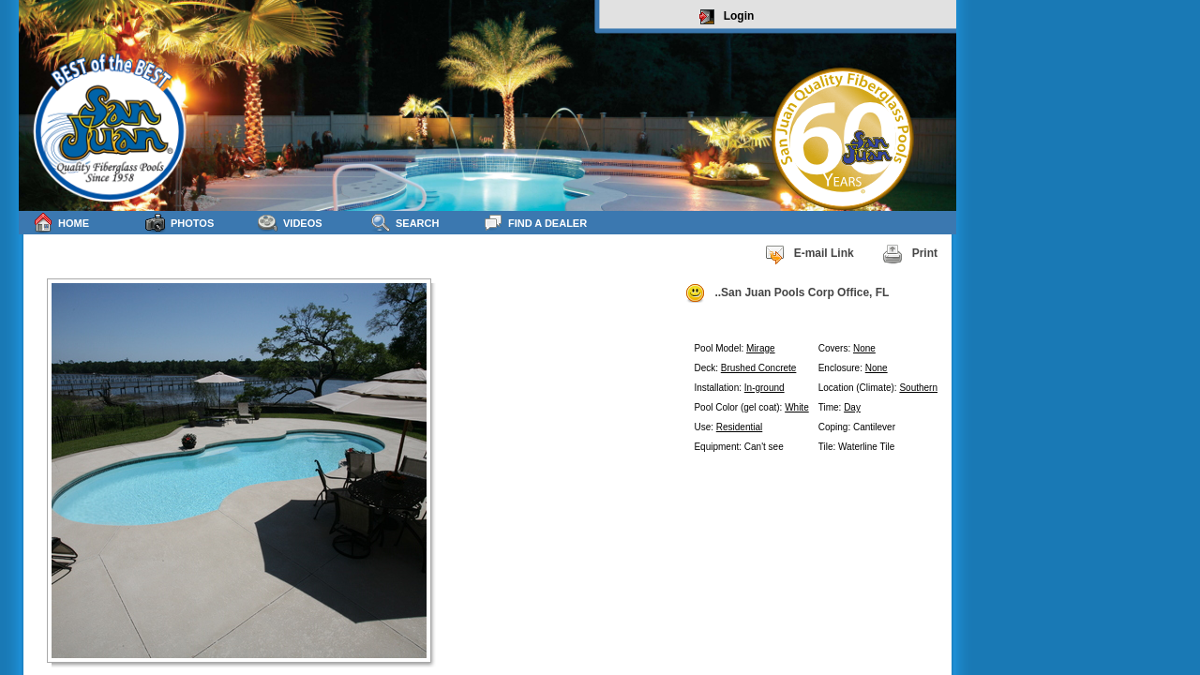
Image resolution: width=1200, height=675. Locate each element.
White (797, 407)
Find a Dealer (535, 222)
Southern (918, 387)
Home (61, 222)
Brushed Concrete (759, 368)
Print (910, 254)
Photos (179, 222)
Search (404, 222)
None (864, 348)
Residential (739, 427)
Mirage (760, 348)
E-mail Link (809, 254)
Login (727, 16)
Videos (290, 222)
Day (852, 407)
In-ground (764, 387)
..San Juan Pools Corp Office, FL (786, 293)
